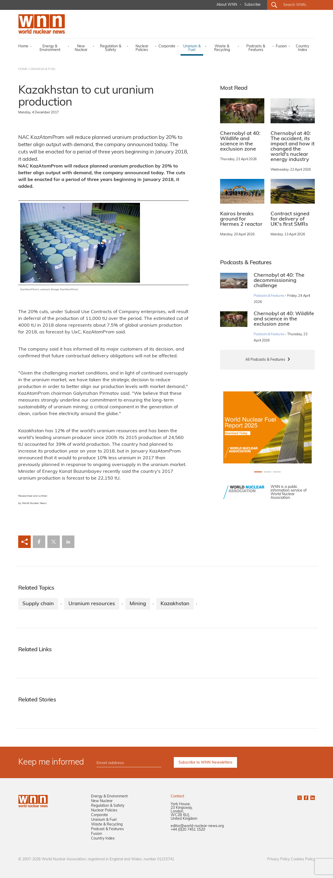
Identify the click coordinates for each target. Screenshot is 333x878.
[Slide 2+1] (277, 472)
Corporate (166, 46)
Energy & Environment (50, 48)
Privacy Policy (278, 859)
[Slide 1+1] (267, 472)
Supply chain (38, 603)
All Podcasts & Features (265, 360)
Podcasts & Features (255, 48)
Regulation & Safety (110, 48)
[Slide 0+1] (258, 472)
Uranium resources (91, 603)
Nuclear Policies (142, 48)
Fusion (281, 46)
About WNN (226, 5)
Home (23, 46)
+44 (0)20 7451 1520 (188, 830)
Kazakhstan (175, 603)
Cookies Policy (303, 859)
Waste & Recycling (222, 48)
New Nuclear (81, 48)
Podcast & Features (107, 829)
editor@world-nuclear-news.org (197, 826)
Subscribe (252, 5)
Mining (138, 603)
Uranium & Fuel (192, 48)
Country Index (302, 48)
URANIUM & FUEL (43, 69)
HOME (22, 69)
